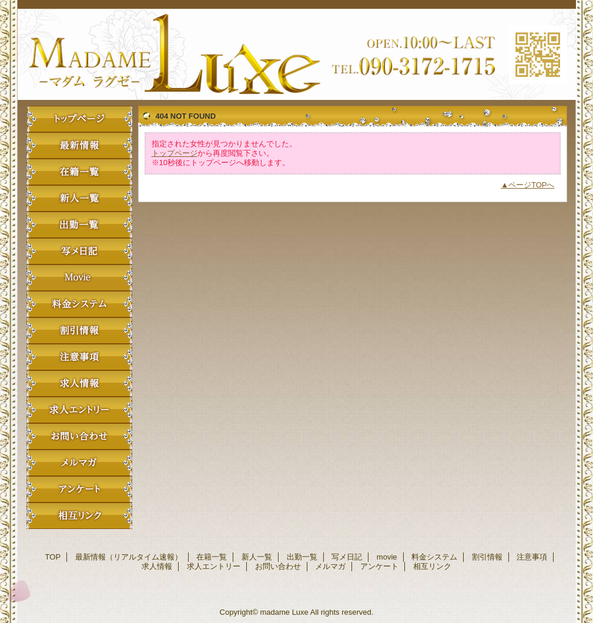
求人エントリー (79, 410)
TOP (79, 119)
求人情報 (79, 383)
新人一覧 (79, 198)
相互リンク (79, 516)
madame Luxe (296, 54)
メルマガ (79, 463)
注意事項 (79, 357)
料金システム (79, 304)
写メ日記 (79, 251)
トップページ (174, 153)
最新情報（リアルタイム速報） (79, 145)
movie (79, 277)
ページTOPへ (531, 184)
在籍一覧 (79, 172)
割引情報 (79, 330)
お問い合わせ (79, 436)
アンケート (79, 489)
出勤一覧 (79, 225)
